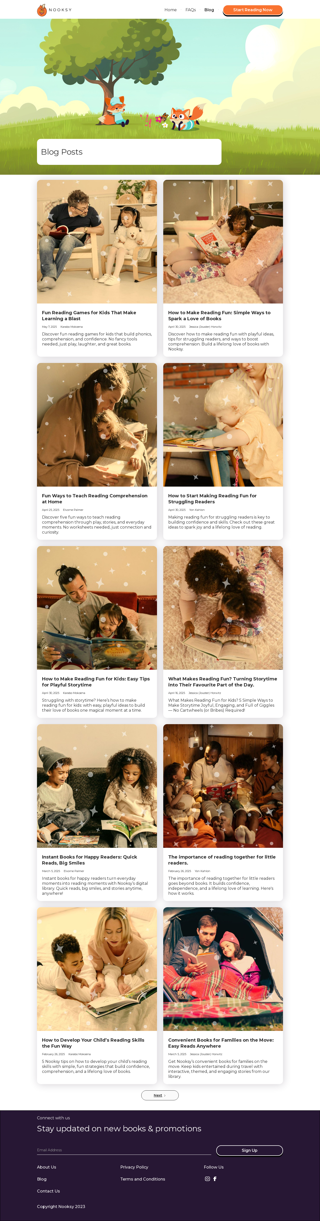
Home (170, 9)
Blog (209, 9)
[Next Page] (160, 1095)
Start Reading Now (252, 9)
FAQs (191, 9)
